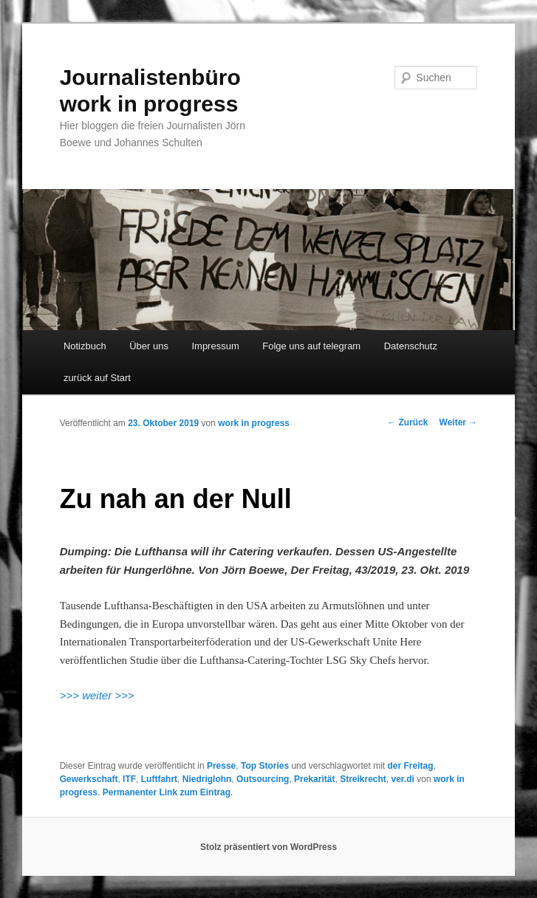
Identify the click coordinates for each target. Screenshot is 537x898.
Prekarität (314, 779)
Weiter (458, 422)
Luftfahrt (159, 779)
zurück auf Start (97, 377)
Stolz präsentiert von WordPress (268, 847)
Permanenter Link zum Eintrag (166, 792)
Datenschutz (410, 346)
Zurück (407, 422)
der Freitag (410, 766)
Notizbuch (85, 346)
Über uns (148, 346)
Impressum (215, 346)
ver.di (402, 779)
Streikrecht (363, 779)
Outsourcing (262, 779)
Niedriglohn (207, 779)
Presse (221, 766)
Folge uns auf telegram (311, 346)
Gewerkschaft (89, 779)
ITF (129, 779)
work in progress (254, 423)
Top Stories (265, 766)
